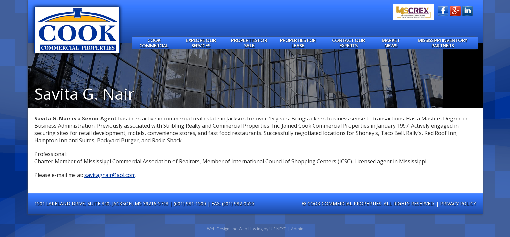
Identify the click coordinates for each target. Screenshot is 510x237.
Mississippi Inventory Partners (442, 43)
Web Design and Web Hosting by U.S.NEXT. (247, 229)
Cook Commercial (153, 43)
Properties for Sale (249, 43)
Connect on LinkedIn (467, 11)
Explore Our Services (201, 43)
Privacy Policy (458, 203)
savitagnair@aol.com (109, 175)
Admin (297, 229)
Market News (391, 43)
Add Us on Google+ (455, 11)
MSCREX (413, 12)
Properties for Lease (298, 43)
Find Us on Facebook (443, 11)
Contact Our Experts (348, 43)
